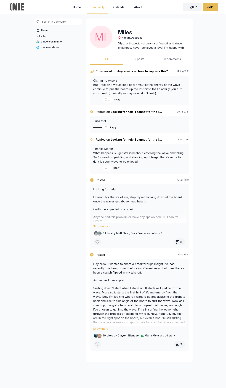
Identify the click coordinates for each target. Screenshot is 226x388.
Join (210, 7)
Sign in (192, 7)
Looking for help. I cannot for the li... (136, 112)
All (106, 59)
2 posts (139, 59)
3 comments (172, 59)
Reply (117, 99)
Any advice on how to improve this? (142, 71)
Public (41, 36)
